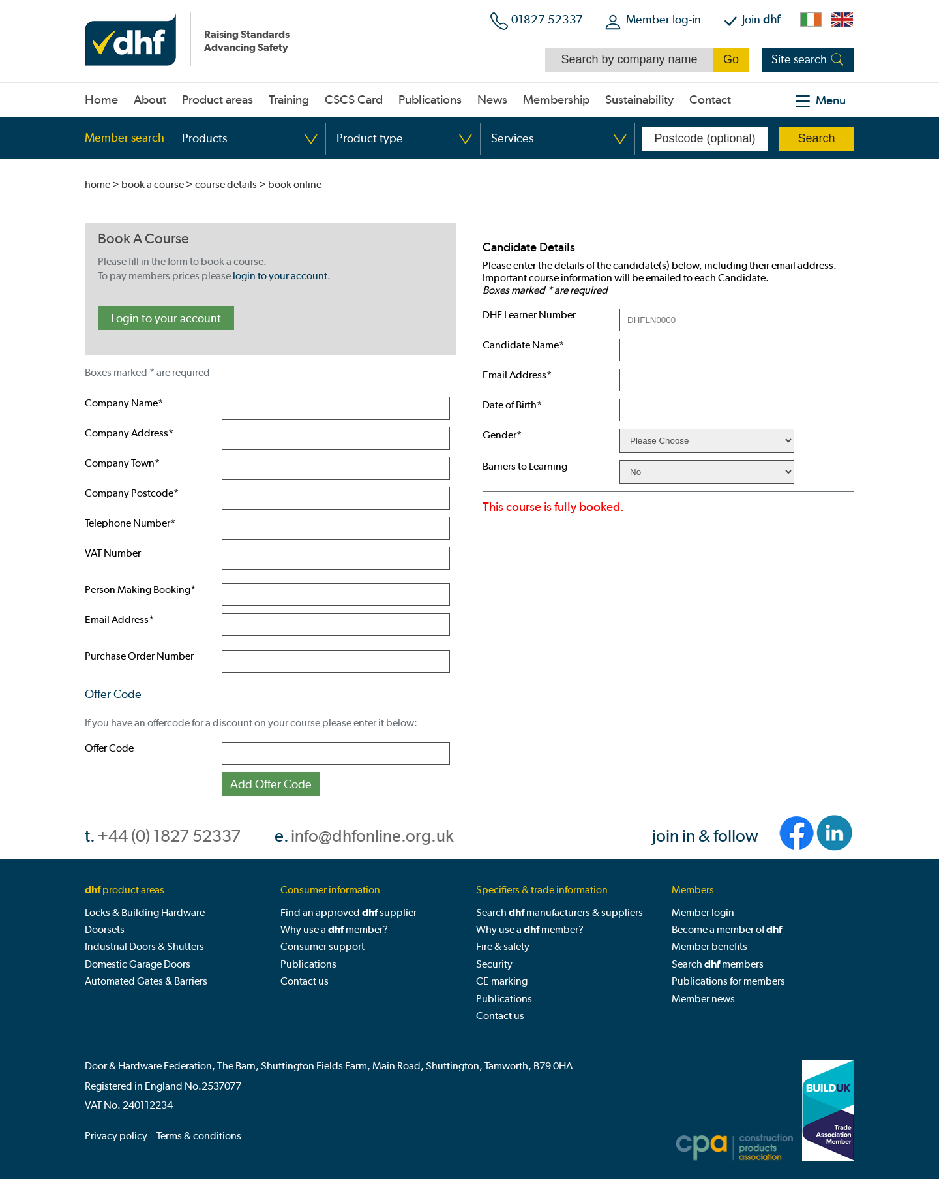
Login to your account (166, 318)
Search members (718, 964)
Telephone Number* (130, 523)
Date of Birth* (512, 405)
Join (761, 19)
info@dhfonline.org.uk (372, 836)
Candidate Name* (523, 345)
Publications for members (728, 981)
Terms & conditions (198, 1135)
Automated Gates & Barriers (146, 981)
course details (226, 184)
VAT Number (113, 553)
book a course (152, 184)
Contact (710, 100)
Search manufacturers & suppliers (559, 912)
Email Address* (119, 619)
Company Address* (129, 433)
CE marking (502, 981)
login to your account (280, 275)
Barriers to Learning (525, 466)
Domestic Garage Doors (137, 964)
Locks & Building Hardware (145, 912)
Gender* (502, 435)
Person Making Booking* (140, 589)
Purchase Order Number (139, 656)
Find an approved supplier (348, 912)
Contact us (304, 981)
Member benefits (709, 946)
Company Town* (122, 463)
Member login (703, 912)
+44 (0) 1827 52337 (169, 836)
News (492, 100)
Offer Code (109, 748)
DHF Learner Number (529, 315)
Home (101, 100)
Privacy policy (116, 1135)
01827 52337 (547, 19)
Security (494, 964)
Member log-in (663, 19)
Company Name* (124, 403)
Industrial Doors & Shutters (144, 946)
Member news (703, 998)
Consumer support (322, 946)
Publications (308, 964)
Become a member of (727, 929)
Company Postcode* (132, 493)
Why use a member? (334, 929)
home (97, 184)
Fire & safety (502, 946)
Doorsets (105, 929)
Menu (831, 100)
